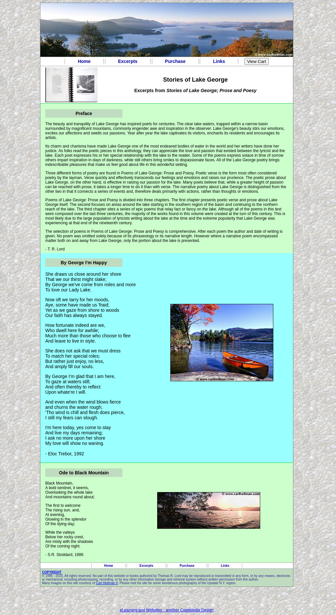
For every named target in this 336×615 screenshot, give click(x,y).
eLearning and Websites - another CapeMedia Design (167, 610)
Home (84, 61)
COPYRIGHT (51, 572)
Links (219, 61)
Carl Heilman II (107, 583)
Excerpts (128, 61)
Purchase (175, 61)
